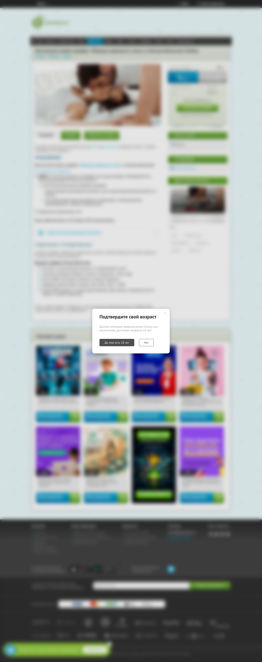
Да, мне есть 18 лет (117, 342)
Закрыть (165, 313)
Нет (146, 342)
